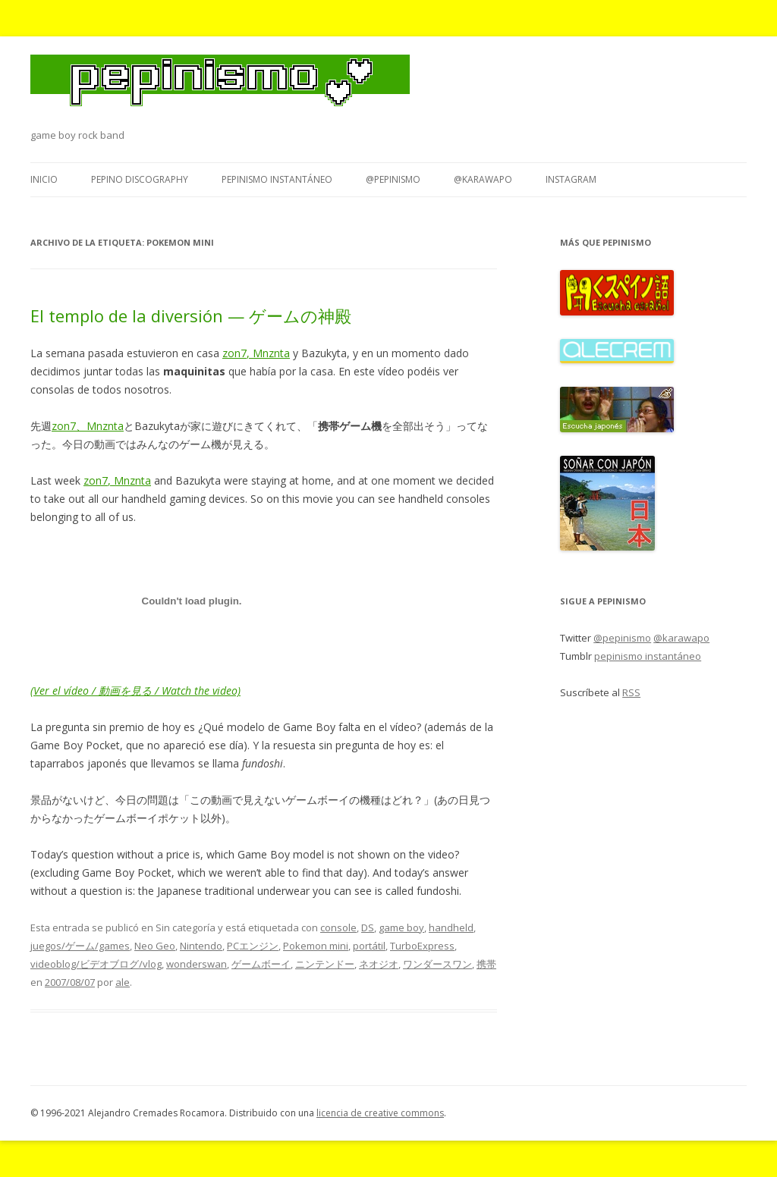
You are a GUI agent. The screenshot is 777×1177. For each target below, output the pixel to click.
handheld (451, 927)
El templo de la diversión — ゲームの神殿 (190, 315)
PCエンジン (252, 946)
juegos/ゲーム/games (80, 946)
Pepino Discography (139, 179)
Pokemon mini (315, 946)
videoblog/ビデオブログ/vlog (96, 964)
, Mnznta (268, 353)
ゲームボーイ (261, 964)
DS (367, 927)
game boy (401, 927)
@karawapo (483, 179)
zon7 (234, 353)
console (338, 927)
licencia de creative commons (380, 1112)
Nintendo (201, 946)
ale (122, 982)
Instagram (571, 179)
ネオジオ (378, 964)
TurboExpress (422, 946)
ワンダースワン (437, 964)
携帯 (486, 964)
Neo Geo (154, 946)
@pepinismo (393, 179)
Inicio (44, 179)
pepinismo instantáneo (277, 179)
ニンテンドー (324, 964)
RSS (631, 692)
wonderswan (196, 964)
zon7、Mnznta (88, 426)
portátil (369, 946)
